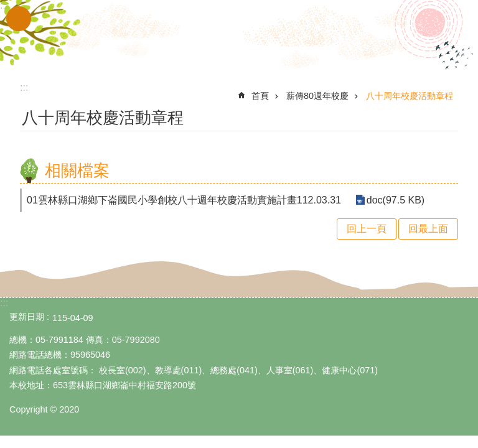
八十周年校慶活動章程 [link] (409, 96)
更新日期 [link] (26, 316)
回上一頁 (367, 228)
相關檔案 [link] (77, 170)
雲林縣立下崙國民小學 (239, 36)
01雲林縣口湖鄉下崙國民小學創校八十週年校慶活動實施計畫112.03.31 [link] (184, 200)
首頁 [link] (260, 96)
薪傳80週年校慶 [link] (317, 96)
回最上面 (428, 228)
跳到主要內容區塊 (6, 6)
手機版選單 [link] (18, 18)
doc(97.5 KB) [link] (394, 200)
